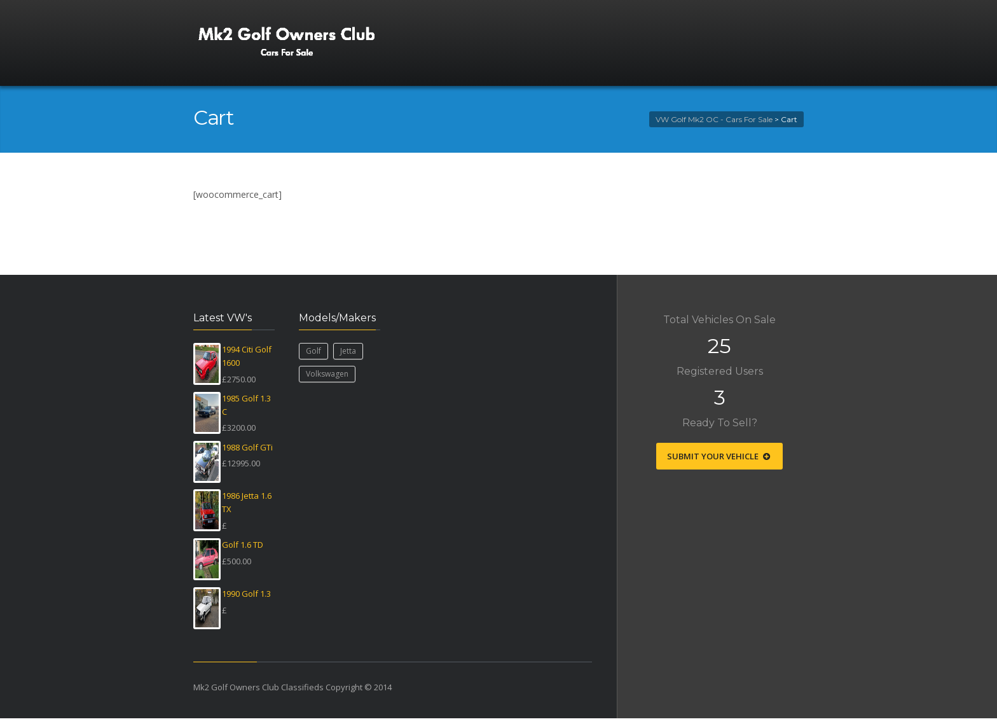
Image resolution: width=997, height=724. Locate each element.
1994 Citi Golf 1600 (247, 356)
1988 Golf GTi (247, 447)
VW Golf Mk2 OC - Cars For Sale (714, 119)
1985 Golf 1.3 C (246, 405)
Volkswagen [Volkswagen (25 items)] (327, 373)
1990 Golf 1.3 (246, 593)
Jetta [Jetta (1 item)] (348, 350)
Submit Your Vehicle (719, 456)
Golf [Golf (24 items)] (313, 350)
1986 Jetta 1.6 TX (247, 502)
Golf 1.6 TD (242, 544)
